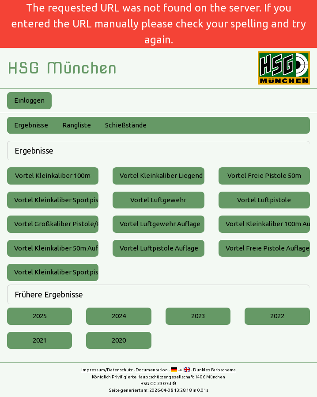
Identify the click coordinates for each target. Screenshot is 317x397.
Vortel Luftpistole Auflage (159, 248)
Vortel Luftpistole (264, 200)
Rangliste (76, 125)
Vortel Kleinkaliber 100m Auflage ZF (268, 223)
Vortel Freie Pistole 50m (264, 175)
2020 (119, 340)
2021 (40, 340)
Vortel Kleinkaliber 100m (53, 175)
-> (180, 369)
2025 (40, 316)
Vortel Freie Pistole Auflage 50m (268, 248)
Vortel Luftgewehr (158, 200)
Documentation (152, 369)
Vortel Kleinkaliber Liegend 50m (162, 175)
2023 (198, 316)
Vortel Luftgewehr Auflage (160, 223)
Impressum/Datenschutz (107, 369)
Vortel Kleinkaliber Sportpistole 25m (56, 200)
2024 (119, 316)
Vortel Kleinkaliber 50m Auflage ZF (56, 248)
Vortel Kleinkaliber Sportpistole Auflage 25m (56, 272)
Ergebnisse (31, 125)
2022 (277, 316)
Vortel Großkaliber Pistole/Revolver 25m (56, 223)
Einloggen (29, 100)
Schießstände (126, 125)
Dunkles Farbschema (214, 369)
